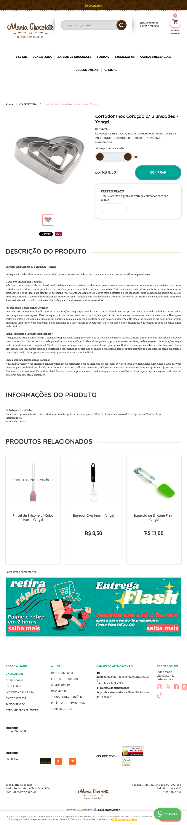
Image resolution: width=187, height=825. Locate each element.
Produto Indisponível (33, 482)
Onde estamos (16, 698)
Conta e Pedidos (146, 26)
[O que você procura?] (121, 25)
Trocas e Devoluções (66, 697)
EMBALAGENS (125, 57)
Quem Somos (15, 680)
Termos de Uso (61, 708)
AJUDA (55, 666)
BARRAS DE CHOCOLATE (74, 57)
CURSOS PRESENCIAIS (155, 57)
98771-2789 (113, 682)
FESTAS (21, 57)
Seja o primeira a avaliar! (110, 148)
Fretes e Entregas (64, 679)
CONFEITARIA (42, 57)
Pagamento (59, 691)
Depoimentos (93, 5)
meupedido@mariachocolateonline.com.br (122, 676)
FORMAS (103, 57)
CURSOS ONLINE (87, 70)
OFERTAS (110, 70)
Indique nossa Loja (20, 692)
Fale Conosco (15, 704)
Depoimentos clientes (22, 710)
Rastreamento (62, 673)
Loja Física (14, 686)
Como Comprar (61, 685)
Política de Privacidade (68, 703)
